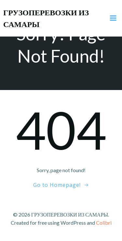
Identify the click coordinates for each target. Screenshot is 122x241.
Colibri (104, 222)
